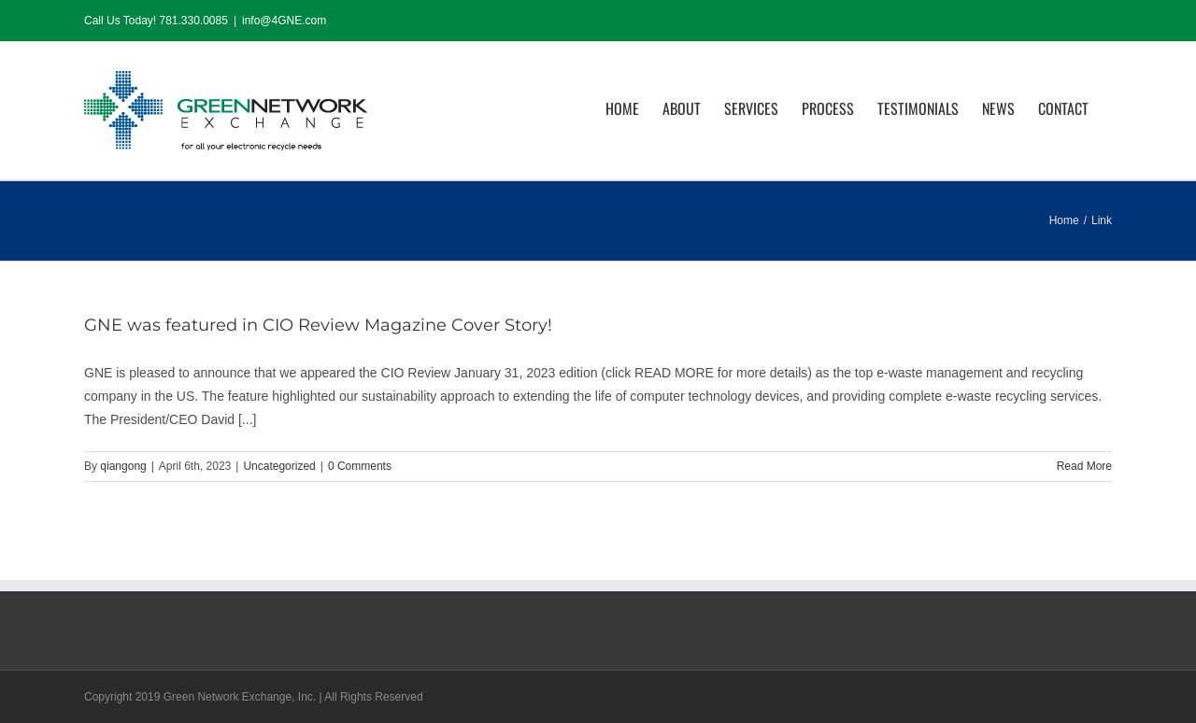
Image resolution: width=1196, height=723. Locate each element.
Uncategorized (279, 466)
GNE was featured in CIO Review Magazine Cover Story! (318, 325)
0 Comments (360, 466)
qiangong (123, 466)
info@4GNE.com (284, 20)
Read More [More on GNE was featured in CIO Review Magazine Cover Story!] (1084, 466)
